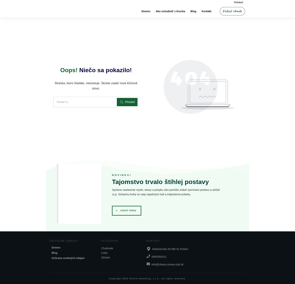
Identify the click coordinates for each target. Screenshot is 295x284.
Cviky (104, 252)
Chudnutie (107, 248)
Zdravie (105, 257)
